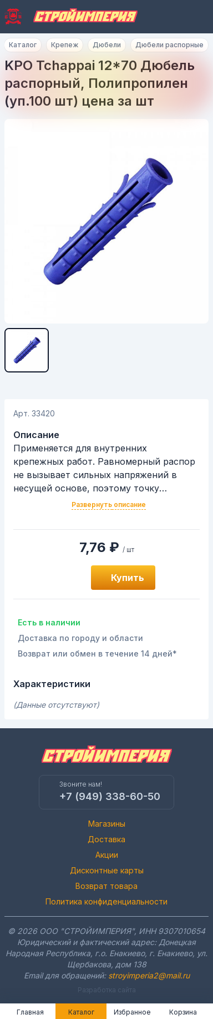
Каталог (23, 45)
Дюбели (107, 45)
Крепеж (64, 45)
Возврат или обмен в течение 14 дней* (97, 653)
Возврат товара (106, 886)
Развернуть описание (109, 504)
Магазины (106, 823)
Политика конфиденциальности (106, 901)
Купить (127, 577)
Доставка (106, 839)
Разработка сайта (107, 990)
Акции (106, 854)
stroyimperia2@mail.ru (149, 975)
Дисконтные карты (107, 870)
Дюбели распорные (169, 45)
